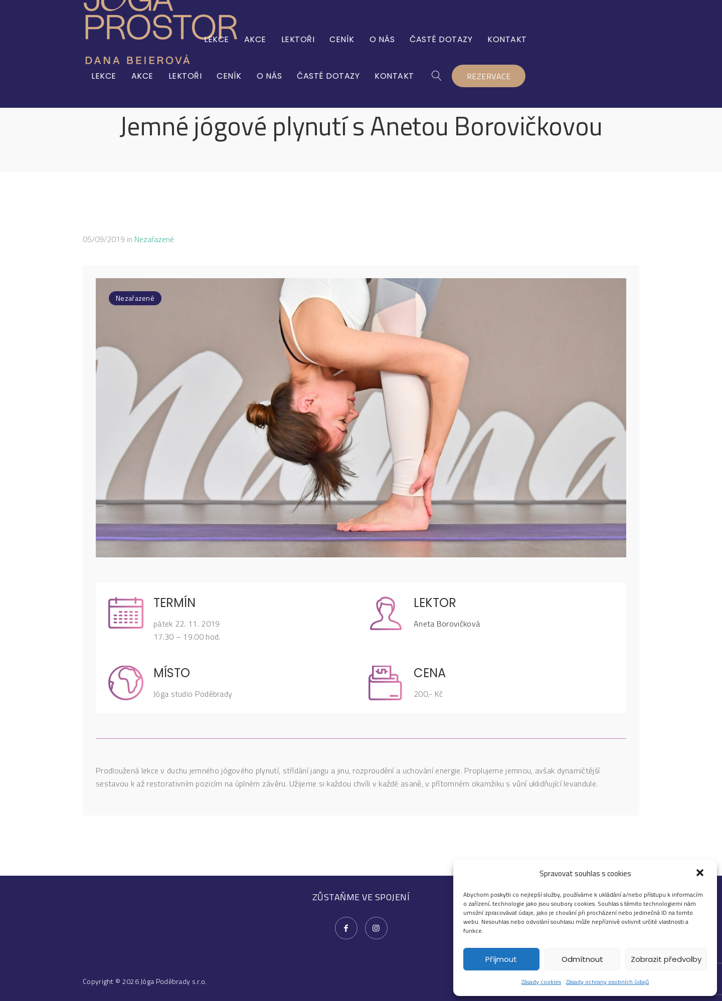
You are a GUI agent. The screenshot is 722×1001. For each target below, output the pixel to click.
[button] (701, 874)
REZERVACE (602, 40)
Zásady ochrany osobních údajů (607, 981)
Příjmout (501, 959)
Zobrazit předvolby (666, 959)
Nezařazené (154, 239)
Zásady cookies (541, 981)
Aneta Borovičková (447, 624)
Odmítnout (582, 959)
